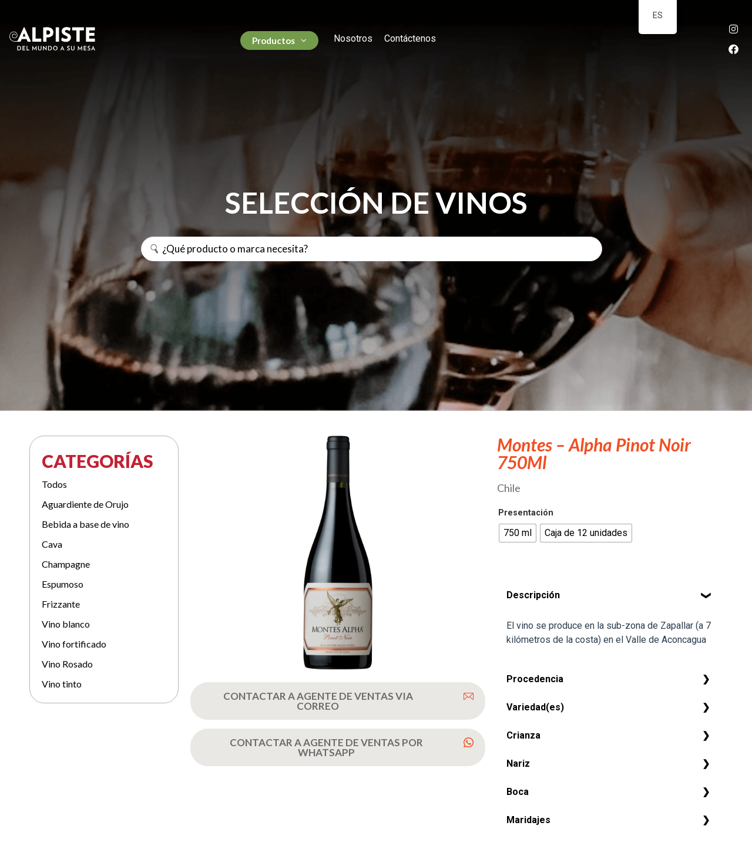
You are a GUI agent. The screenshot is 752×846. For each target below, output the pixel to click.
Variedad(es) (535, 707)
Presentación (525, 513)
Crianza (523, 735)
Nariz (518, 763)
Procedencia (534, 679)
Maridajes (528, 819)
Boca (517, 791)
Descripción (533, 595)
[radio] (517, 533)
